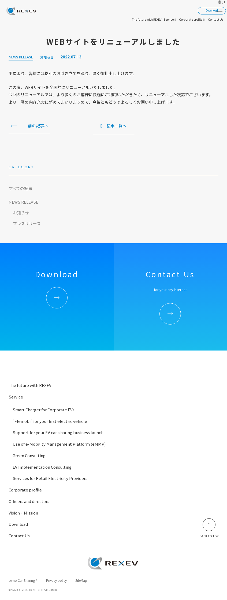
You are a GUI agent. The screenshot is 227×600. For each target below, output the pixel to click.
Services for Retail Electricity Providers (50, 478)
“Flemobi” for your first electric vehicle (50, 421)
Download (18, 524)
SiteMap (81, 580)
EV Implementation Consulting (42, 467)
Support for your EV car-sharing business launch (58, 432)
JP (224, 2)
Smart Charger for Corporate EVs (44, 409)
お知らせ (21, 212)
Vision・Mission (23, 513)
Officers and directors (29, 501)
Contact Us (19, 535)
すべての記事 (20, 188)
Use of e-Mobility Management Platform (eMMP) (59, 444)
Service (16, 397)
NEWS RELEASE (23, 202)
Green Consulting (29, 455)
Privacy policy (56, 580)
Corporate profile (25, 490)
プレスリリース (27, 223)
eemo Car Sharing (22, 580)
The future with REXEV (30, 385)
